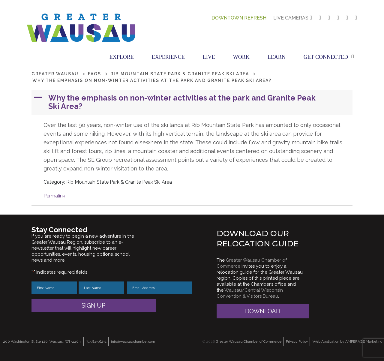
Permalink (54, 196)
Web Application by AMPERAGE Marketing (347, 341)
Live (209, 57)
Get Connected (326, 57)
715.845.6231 (96, 341)
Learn (277, 57)
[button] (192, 102)
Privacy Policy (297, 341)
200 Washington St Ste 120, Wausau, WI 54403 (41, 341)
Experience (168, 57)
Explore (122, 57)
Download (262, 311)
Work (241, 57)
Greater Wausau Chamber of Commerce (248, 341)
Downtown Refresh (239, 18)
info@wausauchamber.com (133, 341)
